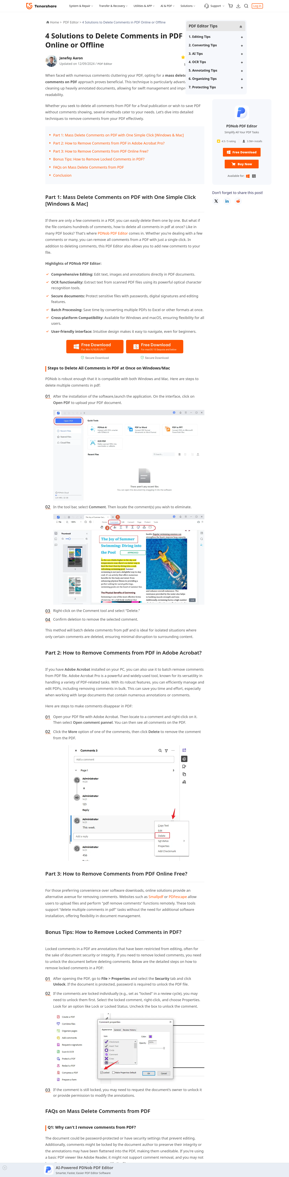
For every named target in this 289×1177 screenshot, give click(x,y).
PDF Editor (105, 64)
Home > (56, 22)
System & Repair (80, 6)
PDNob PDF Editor (113, 233)
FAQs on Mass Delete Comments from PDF (88, 167)
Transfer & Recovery (112, 6)
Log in (257, 6)
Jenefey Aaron (72, 58)
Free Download (241, 153)
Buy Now (241, 164)
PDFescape (178, 896)
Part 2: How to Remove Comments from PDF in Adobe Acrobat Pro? (109, 143)
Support (212, 6)
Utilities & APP (143, 6)
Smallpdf (156, 896)
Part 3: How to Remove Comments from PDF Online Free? (101, 151)
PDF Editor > (72, 22)
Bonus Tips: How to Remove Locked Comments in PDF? (99, 159)
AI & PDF (166, 6)
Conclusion (62, 175)
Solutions (187, 6)
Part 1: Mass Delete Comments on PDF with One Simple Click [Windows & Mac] (118, 135)
